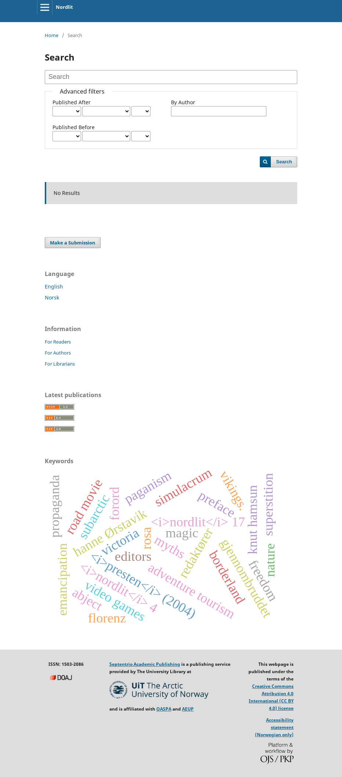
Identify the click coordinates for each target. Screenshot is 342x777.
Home (51, 35)
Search (284, 161)
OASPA (163, 709)
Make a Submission (72, 242)
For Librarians (60, 363)
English (54, 286)
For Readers (58, 341)
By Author (183, 102)
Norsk (52, 297)
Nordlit (64, 7)
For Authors (58, 352)
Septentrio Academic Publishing (144, 664)
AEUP (188, 709)
